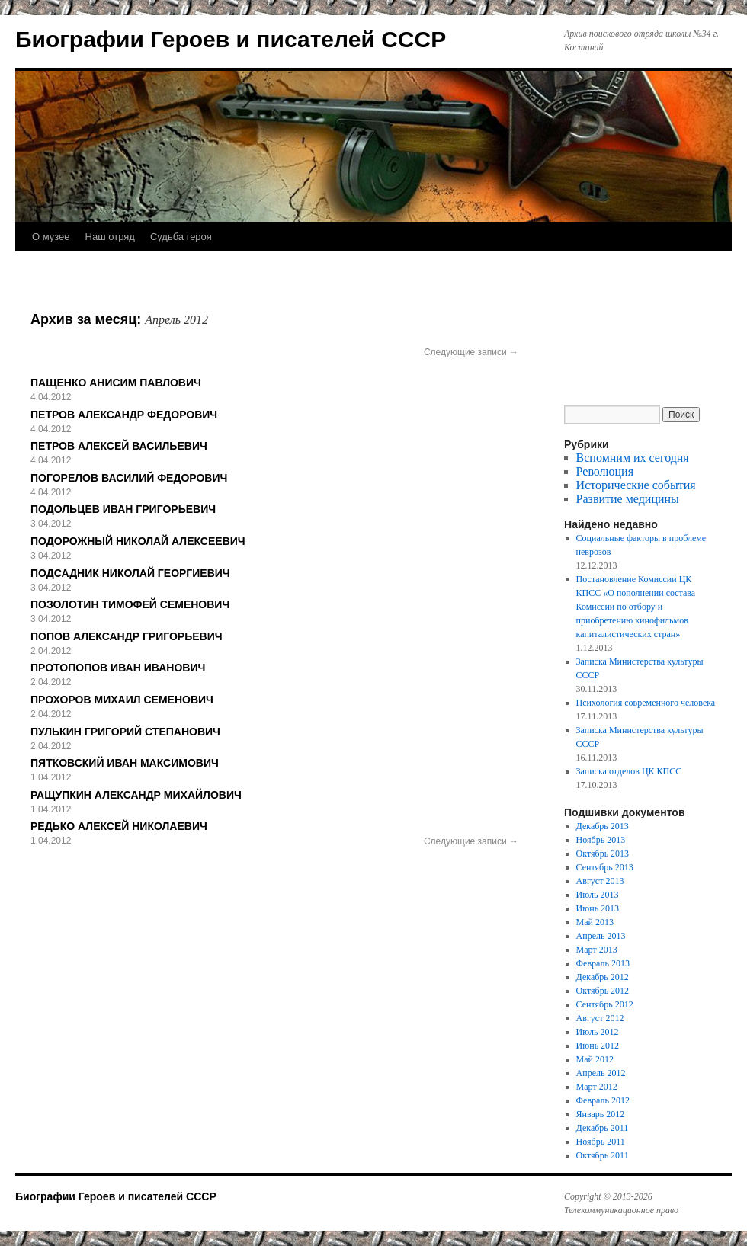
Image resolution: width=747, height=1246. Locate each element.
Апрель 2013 (601, 935)
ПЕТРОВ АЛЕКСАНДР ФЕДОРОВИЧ (123, 414)
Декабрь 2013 (602, 826)
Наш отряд (110, 236)
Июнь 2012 (598, 1045)
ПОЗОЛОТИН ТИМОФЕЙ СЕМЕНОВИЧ (129, 604)
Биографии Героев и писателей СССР (230, 39)
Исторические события (636, 485)
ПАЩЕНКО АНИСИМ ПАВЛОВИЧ (115, 382)
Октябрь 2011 (602, 1155)
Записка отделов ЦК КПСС (629, 771)
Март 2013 (596, 949)
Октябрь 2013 (603, 853)
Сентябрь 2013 (604, 867)
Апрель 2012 (601, 1073)
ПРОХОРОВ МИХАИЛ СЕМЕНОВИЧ (121, 699)
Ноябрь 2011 (600, 1141)
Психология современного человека (646, 702)
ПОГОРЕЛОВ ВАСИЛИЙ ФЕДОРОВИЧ (128, 478)
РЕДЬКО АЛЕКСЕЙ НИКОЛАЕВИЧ (118, 826)
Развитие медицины (627, 498)
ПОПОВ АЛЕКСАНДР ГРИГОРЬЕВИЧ (126, 636)
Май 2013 (595, 922)
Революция (604, 471)
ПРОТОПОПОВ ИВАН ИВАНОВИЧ (117, 667)
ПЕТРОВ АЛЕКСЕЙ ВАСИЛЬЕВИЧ (118, 446)
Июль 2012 (597, 1032)
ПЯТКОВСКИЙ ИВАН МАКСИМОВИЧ (124, 763)
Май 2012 (595, 1059)
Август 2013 (600, 881)
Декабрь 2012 (602, 977)
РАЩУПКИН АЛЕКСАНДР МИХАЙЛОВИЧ (136, 795)
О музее (51, 236)
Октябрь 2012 (603, 990)
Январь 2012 (600, 1114)
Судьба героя (181, 236)
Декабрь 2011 (602, 1128)
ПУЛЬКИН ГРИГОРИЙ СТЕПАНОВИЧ (125, 731)
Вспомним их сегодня (632, 457)
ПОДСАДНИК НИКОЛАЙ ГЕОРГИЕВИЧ (130, 573)
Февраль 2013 (603, 963)
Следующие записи (471, 352)
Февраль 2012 (603, 1100)
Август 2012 (600, 1018)
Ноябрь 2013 (601, 839)
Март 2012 (596, 1086)
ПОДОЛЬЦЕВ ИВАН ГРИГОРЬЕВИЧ (123, 509)
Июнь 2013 (598, 908)
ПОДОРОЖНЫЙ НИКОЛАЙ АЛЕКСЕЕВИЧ (137, 541)
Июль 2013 (597, 894)
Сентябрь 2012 (604, 1004)
